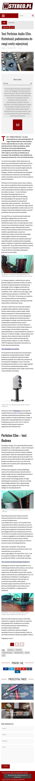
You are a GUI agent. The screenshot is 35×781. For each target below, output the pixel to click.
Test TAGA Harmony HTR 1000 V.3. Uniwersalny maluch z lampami (17, 713)
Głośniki (5, 27)
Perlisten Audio (7, 653)
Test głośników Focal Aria (10, 349)
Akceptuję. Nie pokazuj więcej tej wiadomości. (17, 776)
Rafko (27, 653)
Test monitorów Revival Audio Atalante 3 (15, 562)
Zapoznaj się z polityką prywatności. (13, 779)
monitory (11, 650)
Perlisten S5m (18, 653)
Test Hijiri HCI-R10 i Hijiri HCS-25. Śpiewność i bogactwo (17, 694)
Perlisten (18, 650)
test (3, 655)
